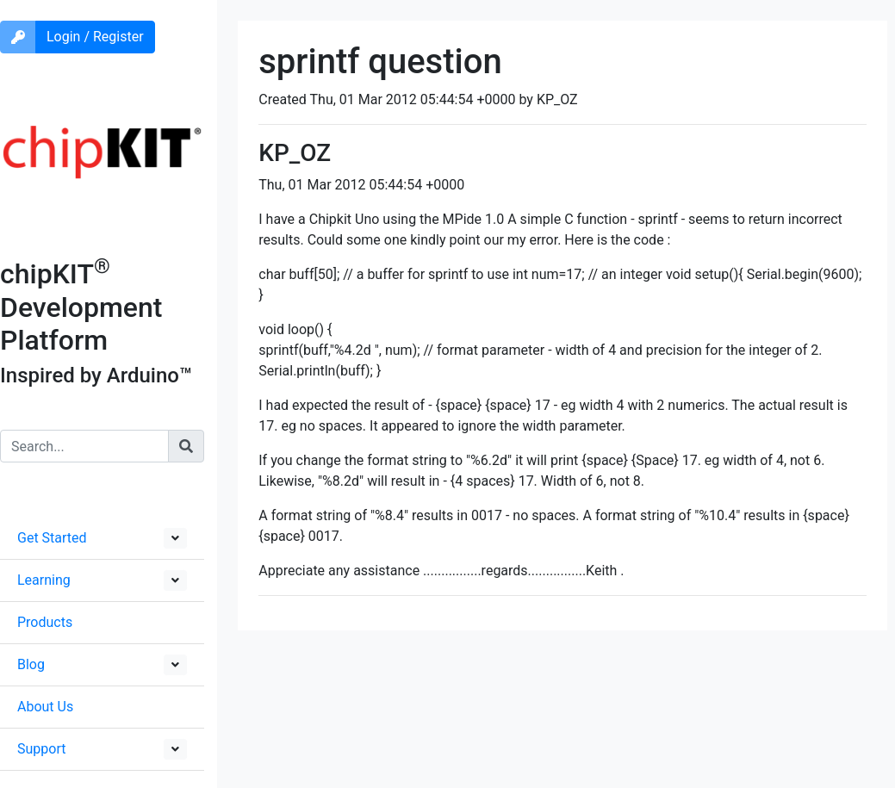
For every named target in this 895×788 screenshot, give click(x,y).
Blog (31, 664)
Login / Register (95, 36)
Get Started (52, 538)
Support (41, 749)
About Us (45, 706)
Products (44, 622)
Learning (44, 580)
